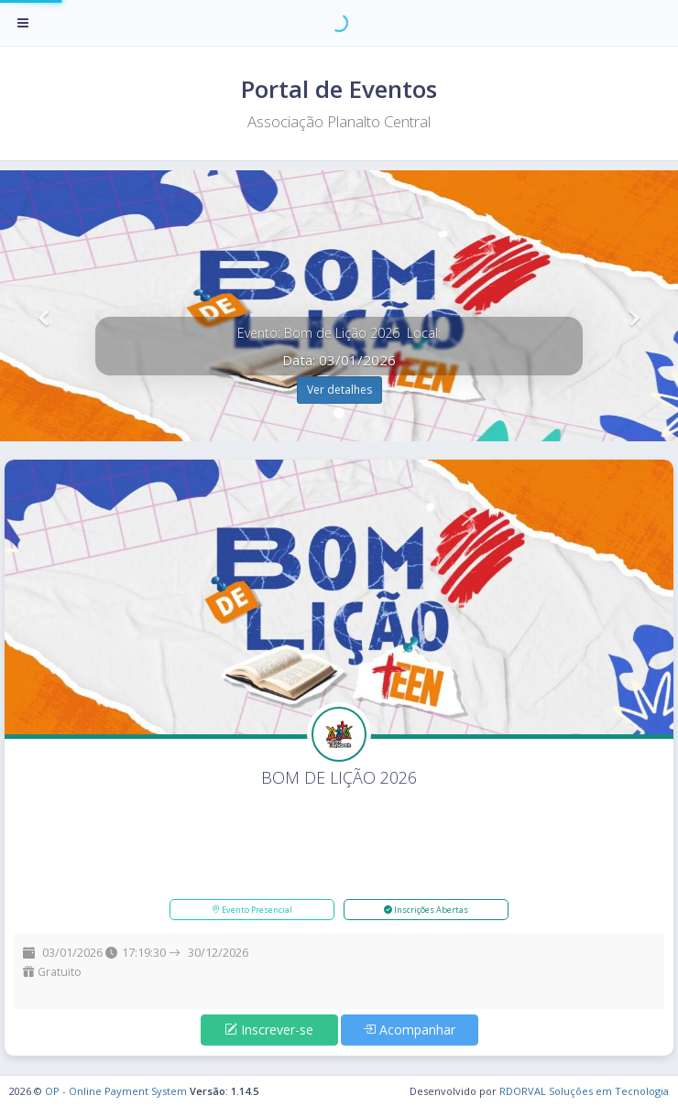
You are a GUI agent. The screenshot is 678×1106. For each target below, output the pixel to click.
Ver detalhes (339, 389)
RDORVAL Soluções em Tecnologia (584, 1091)
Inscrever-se (268, 1029)
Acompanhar (409, 1029)
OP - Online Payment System (116, 1091)
